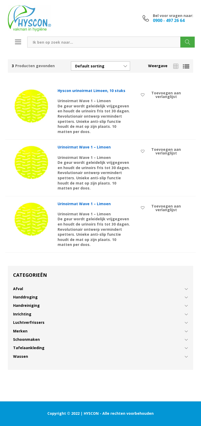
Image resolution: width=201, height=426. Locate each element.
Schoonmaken (26, 339)
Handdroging (25, 297)
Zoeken (187, 42)
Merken (20, 331)
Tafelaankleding (28, 347)
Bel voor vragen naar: (173, 16)
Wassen (20, 356)
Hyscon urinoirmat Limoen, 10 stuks (91, 90)
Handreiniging (26, 305)
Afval (18, 288)
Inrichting (22, 314)
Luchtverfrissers (28, 322)
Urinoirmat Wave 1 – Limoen (84, 147)
